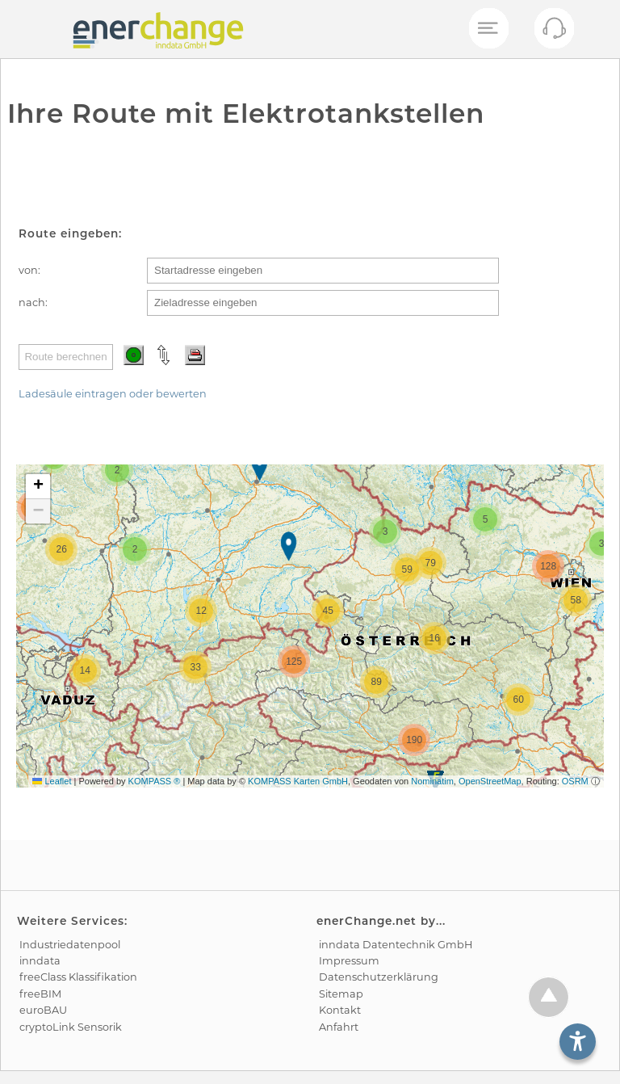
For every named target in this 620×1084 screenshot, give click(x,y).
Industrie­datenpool (69, 945)
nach (32, 302)
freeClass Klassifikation (78, 977)
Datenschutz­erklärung (378, 977)
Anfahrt (338, 1027)
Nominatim (432, 781)
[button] (261, 468)
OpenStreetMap (490, 781)
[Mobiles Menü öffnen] (488, 29)
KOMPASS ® (154, 781)
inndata (40, 961)
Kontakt (340, 1010)
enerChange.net (366, 920)
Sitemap (341, 994)
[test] (27, 29)
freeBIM (40, 994)
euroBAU (43, 1010)
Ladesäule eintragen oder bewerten (113, 394)
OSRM (575, 781)
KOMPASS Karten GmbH (298, 781)
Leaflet (51, 781)
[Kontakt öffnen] (553, 32)
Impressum (349, 961)
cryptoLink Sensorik (70, 1027)
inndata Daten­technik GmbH (395, 945)
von (28, 270)
